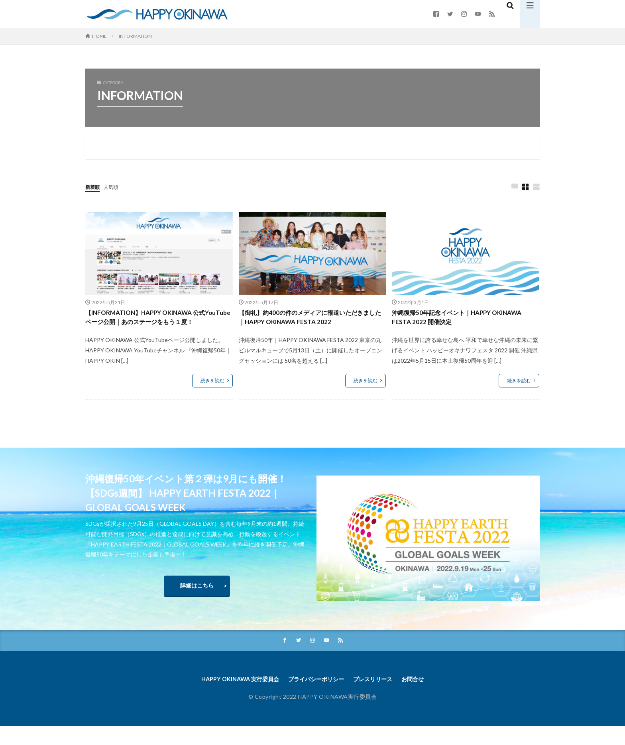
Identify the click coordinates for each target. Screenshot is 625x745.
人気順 (114, 186)
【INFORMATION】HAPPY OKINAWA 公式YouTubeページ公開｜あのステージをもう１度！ (157, 324)
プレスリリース (379, 697)
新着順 (93, 186)
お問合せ (423, 697)
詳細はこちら (197, 601)
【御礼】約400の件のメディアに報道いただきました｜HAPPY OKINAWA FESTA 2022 (309, 319)
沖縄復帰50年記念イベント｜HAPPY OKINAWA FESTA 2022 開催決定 (451, 319)
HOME (99, 36)
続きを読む (212, 394)
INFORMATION (135, 36)
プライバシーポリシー (316, 697)
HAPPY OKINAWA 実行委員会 (232, 697)
